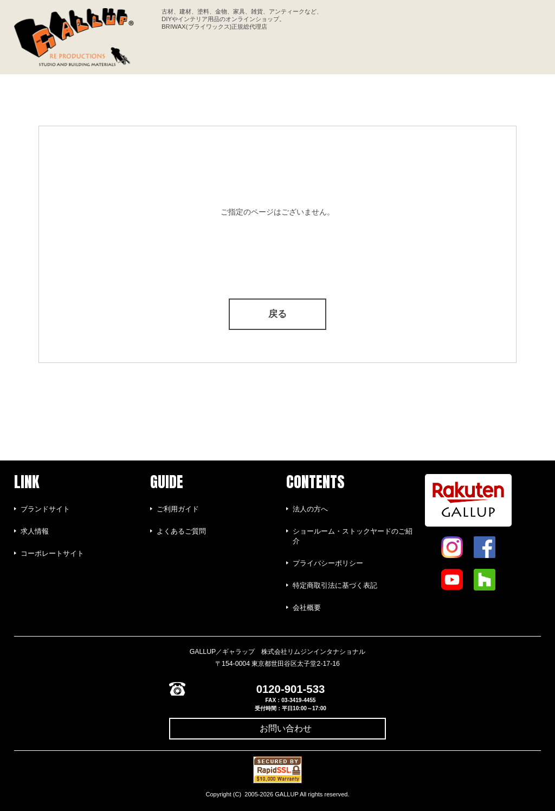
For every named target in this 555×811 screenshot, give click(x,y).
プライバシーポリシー (328, 563)
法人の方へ (310, 509)
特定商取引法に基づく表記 (335, 585)
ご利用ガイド (178, 509)
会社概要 (307, 608)
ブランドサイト (45, 509)
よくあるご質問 (181, 531)
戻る (277, 313)
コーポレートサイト (52, 553)
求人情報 (35, 531)
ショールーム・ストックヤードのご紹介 (352, 536)
